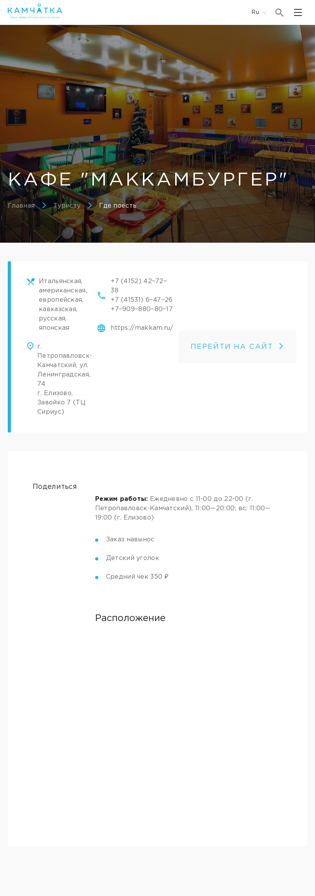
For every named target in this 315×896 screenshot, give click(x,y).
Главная (21, 206)
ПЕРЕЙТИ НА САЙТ (237, 346)
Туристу (66, 206)
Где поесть (117, 206)
